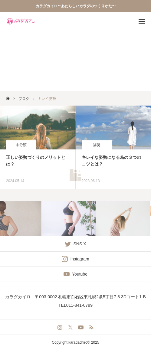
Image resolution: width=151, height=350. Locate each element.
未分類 (21, 145)
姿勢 (96, 145)
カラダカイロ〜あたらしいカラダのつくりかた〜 (76, 6)
